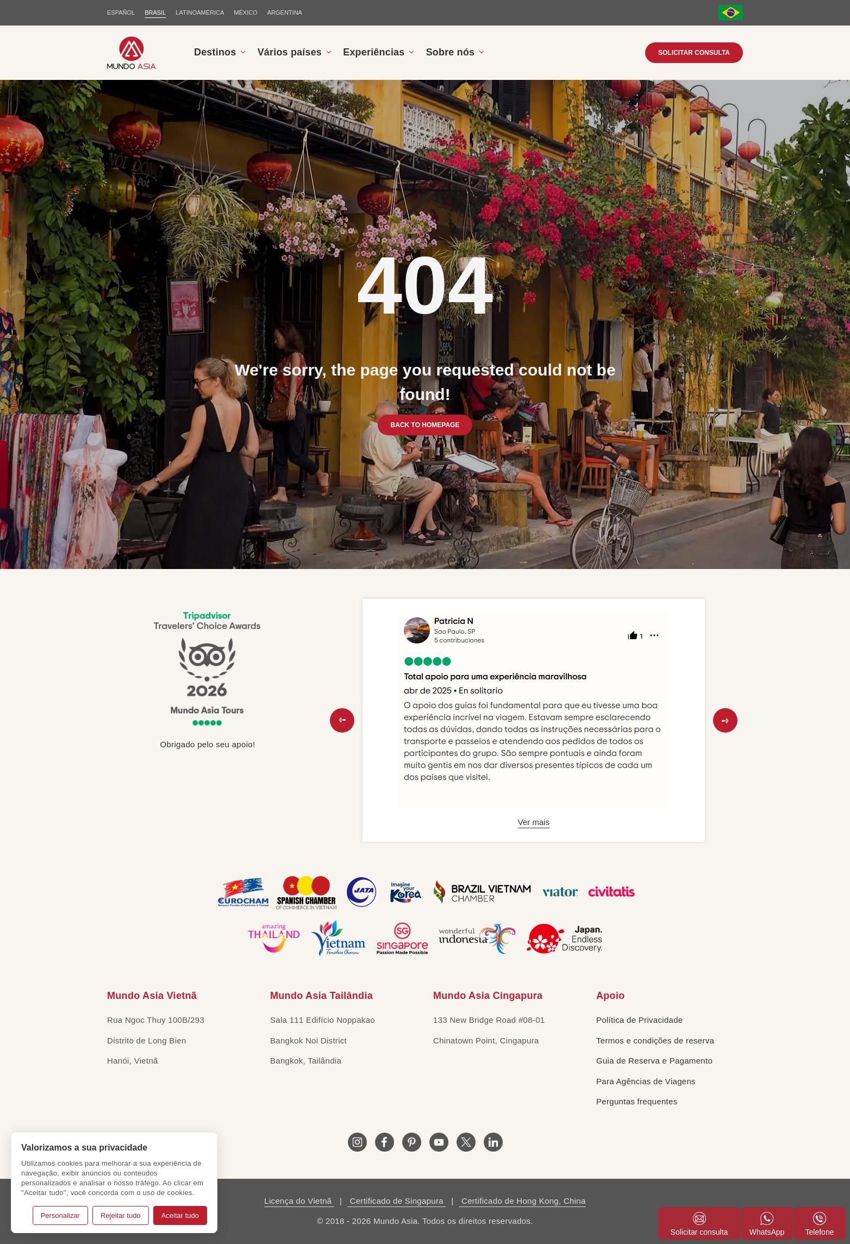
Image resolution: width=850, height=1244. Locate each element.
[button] (342, 720)
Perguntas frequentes (636, 1101)
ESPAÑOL (121, 12)
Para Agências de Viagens (646, 1081)
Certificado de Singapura (396, 1200)
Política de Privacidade (639, 1019)
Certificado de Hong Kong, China (522, 1200)
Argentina (284, 12)
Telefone (819, 1224)
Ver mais (533, 822)
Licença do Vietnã (299, 1200)
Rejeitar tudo (121, 1215)
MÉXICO (245, 12)
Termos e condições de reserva (655, 1040)
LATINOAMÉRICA (200, 12)
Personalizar (60, 1215)
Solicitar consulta (694, 53)
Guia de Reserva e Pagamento (654, 1060)
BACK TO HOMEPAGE (425, 425)
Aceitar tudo (180, 1215)
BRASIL (155, 12)
